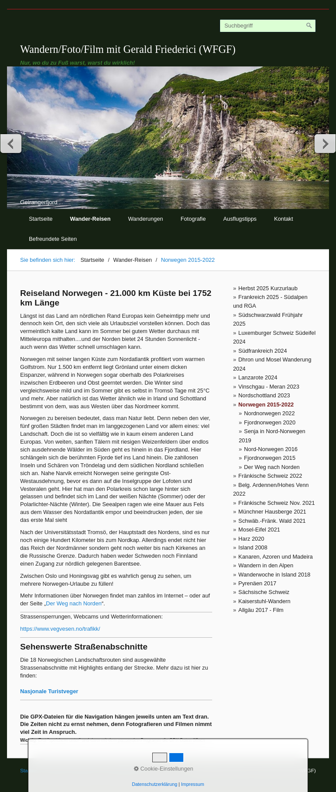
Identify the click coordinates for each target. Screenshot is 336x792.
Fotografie (193, 218)
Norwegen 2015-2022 (266, 404)
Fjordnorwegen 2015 (269, 458)
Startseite (40, 218)
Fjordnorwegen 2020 (269, 422)
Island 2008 (252, 547)
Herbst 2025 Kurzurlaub (268, 288)
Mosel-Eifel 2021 (259, 529)
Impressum (83, 770)
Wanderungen (145, 218)
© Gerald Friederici (124, 770)
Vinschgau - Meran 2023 (268, 386)
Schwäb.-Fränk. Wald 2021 (272, 521)
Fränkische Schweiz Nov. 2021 (276, 503)
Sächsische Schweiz (264, 592)
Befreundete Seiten (53, 239)
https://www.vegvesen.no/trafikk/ (60, 628)
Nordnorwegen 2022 (269, 413)
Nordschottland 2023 (264, 395)
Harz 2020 (251, 538)
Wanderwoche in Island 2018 (274, 574)
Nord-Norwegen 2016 (271, 449)
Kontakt (283, 218)
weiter (324, 143)
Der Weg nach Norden (272, 467)
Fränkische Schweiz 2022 (270, 475)
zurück (11, 143)
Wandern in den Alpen (265, 565)
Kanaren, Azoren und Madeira (275, 556)
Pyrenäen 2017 (257, 583)
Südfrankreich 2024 (262, 350)
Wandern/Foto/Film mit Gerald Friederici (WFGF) (127, 49)
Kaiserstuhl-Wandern (264, 601)
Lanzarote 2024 (257, 377)
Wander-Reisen (90, 218)
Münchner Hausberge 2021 (272, 511)
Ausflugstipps (239, 218)
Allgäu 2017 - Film (261, 610)
